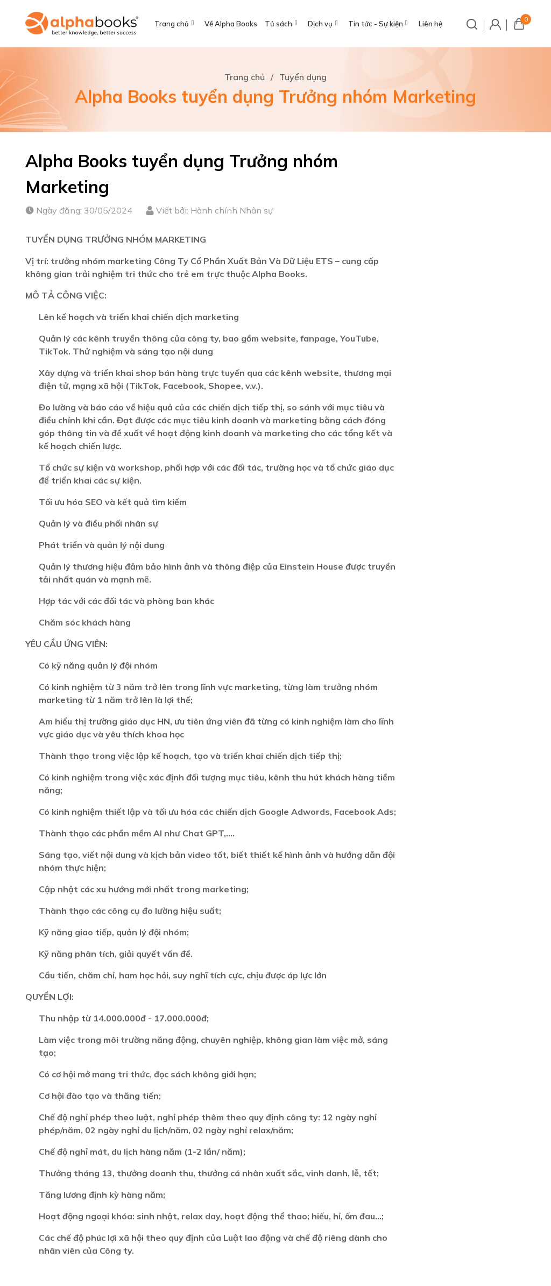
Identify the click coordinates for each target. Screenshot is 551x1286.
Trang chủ (171, 23)
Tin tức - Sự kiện (375, 23)
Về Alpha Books (230, 23)
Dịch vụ (320, 23)
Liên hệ (430, 23)
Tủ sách (278, 23)
